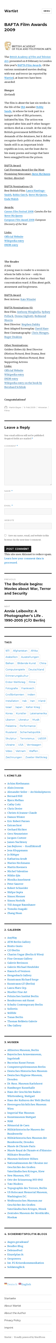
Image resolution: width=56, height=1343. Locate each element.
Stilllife (11, 1012)
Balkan (10, 663)
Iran (32, 700)
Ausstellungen (30, 657)
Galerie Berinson (17, 962)
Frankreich (27, 688)
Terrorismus (27, 738)
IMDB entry (11, 244)
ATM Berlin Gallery (19, 941)
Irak (24, 700)
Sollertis (12, 1008)
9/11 (8, 650)
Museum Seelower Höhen (22, 1158)
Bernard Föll (14, 796)
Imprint (8, 1327)
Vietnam (21, 751)
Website (9, 520)
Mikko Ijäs (13, 875)
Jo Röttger (13, 854)
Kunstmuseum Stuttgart (21, 1117)
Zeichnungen (14, 757)
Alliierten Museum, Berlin (23, 1050)
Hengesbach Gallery (19, 975)
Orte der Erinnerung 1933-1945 (25, 1179)
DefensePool (14, 1250)
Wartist (11, 11)
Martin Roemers (17, 867)
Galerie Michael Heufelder (23, 966)
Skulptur (11, 738)
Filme (7, 410)
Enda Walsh (11, 198)
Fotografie (12, 688)
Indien (31, 694)
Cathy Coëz (14, 804)
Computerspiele (15, 669)
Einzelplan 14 (15, 1254)
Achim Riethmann (18, 783)
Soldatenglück (16, 1267)
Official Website (13, 236)
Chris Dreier (14, 808)
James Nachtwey (17, 842)
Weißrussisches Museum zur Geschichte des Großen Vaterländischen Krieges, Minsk (26, 1204)
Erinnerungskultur (17, 675)
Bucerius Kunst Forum (20, 1062)
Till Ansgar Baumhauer (21, 904)
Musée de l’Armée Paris (21, 1146)
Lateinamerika (38, 713)
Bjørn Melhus (15, 800)
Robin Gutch (20, 194)
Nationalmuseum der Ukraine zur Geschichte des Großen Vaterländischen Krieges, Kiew (27, 1167)
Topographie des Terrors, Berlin (27, 1188)
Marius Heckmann (18, 862)
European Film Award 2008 (19, 219)
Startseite (10, 1298)
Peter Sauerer (15, 883)
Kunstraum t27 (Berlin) (21, 983)
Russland (11, 732)
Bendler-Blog (15, 1246)
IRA (23, 107)
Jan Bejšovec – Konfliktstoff (24, 846)
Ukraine (10, 744)
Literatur (24, 719)
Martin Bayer (15, 407)
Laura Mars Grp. (17, 987)
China (42, 663)
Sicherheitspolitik (30, 732)
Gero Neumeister (17, 833)
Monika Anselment (18, 879)
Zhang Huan (14, 913)
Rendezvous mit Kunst (20, 1000)
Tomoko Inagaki (17, 908)
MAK (10, 1121)
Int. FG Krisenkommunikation (25, 1262)
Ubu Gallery (14, 1025)
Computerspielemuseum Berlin (26, 1066)
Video (9, 751)
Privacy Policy (12, 1320)
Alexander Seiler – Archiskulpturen (29, 791)
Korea (9, 713)
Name (8, 491)
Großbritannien (15, 694)
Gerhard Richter (17, 829)
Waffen (33, 751)
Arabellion (12, 657)
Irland (41, 700)
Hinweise (42, 407)
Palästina (11, 726)
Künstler (21, 713)
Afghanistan (20, 650)
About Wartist (12, 1305)
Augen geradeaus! (18, 1241)
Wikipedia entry (14, 240)
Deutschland (36, 669)
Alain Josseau (15, 787)
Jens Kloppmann (17, 850)
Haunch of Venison (18, 971)
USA (20, 744)
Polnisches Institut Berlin (23, 996)
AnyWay (12, 937)
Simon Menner (16, 896)
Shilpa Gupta (15, 892)
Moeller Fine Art (17, 992)
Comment (11, 446)
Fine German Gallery (19, 958)
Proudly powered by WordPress (29, 1337)
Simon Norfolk (16, 900)
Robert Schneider (17, 888)
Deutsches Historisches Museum (27, 1071)
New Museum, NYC (18, 1175)
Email (8, 505)
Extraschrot (14, 825)
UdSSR (42, 738)
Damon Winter (16, 816)
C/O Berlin (13, 950)
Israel (9, 707)
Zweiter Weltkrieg (36, 757)
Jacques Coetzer (16, 837)
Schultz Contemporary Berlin (25, 1004)
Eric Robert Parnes (18, 821)
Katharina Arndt (17, 858)
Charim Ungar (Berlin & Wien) (25, 954)
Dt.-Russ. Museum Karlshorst (25, 1083)
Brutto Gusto (15, 946)
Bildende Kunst (26, 663)
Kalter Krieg (33, 707)
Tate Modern (15, 1183)
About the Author (15, 1313)
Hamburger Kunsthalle (21, 1087)
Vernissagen (34, 744)
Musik (35, 719)
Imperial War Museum (20, 1112)
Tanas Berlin (15, 1017)
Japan (18, 707)
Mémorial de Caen (18, 1125)
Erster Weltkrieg (15, 682)
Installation (12, 700)
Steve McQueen (38, 194)
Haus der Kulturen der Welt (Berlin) (28, 1100)
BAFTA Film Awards (29, 65)
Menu (47, 11)
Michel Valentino (17, 871)
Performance (28, 726)
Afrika (34, 650)
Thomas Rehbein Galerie (22, 1021)
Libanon (10, 719)
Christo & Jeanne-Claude (22, 812)
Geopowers (14, 1258)
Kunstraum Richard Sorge (23, 979)
